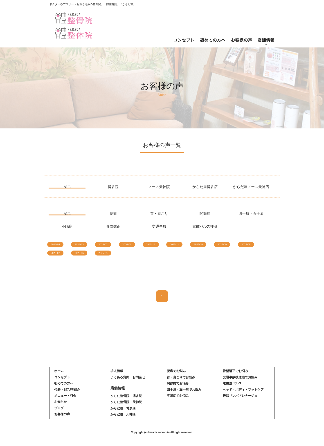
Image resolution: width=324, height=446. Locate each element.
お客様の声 (241, 40)
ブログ (59, 408)
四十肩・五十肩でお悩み (184, 389)
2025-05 (103, 253)
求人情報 (116, 371)
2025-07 (55, 253)
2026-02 (103, 244)
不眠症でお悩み (178, 395)
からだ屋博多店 (205, 187)
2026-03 (79, 244)
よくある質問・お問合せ (127, 377)
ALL (67, 187)
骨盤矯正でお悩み (235, 371)
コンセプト (184, 40)
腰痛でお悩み (176, 371)
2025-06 (79, 253)
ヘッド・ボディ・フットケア (243, 389)
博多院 (113, 187)
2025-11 (174, 244)
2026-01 (126, 244)
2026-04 (55, 244)
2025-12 (150, 244)
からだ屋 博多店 (123, 408)
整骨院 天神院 (131, 402)
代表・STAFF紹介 (67, 389)
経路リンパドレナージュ (240, 395)
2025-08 (245, 244)
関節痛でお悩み (178, 383)
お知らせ (60, 401)
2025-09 (222, 244)
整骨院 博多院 (131, 396)
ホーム (59, 371)
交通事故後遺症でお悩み (240, 377)
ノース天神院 (159, 187)
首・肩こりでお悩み (181, 377)
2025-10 (198, 244)
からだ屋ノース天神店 (251, 187)
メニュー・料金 (65, 395)
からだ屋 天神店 (123, 414)
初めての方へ (212, 40)
